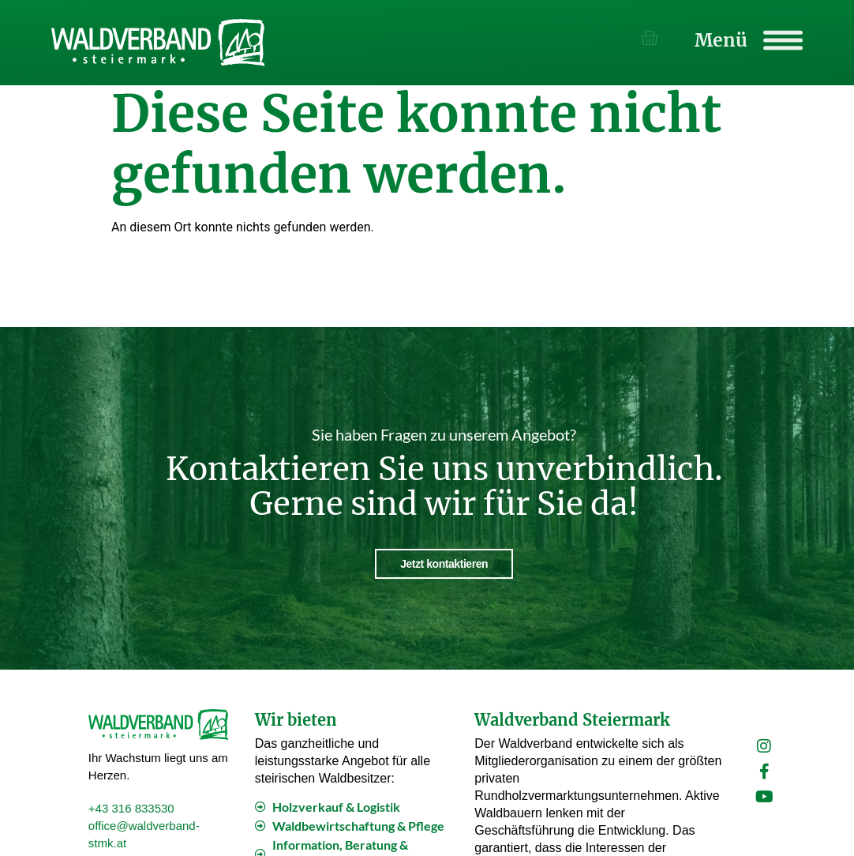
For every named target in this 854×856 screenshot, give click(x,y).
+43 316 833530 (131, 807)
